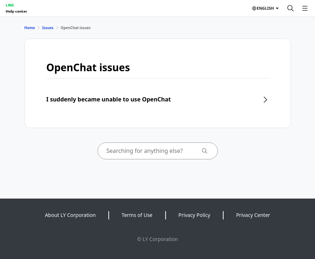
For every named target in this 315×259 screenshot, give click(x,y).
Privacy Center (253, 215)
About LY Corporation (70, 215)
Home (29, 27)
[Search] (290, 8)
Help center (16, 11)
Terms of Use (137, 215)
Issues (47, 27)
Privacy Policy (194, 215)
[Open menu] (305, 8)
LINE (10, 5)
